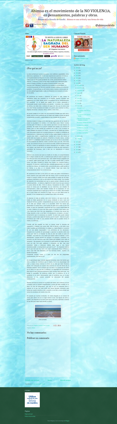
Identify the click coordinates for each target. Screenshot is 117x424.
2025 (77, 70)
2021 (77, 80)
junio (78, 98)
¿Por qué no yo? (81, 108)
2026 (77, 67)
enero (78, 138)
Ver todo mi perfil (78, 60)
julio (78, 95)
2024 (77, 73)
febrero (79, 136)
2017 (77, 147)
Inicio (50, 380)
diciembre (79, 85)
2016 (77, 149)
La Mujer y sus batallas (82, 130)
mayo (78, 100)
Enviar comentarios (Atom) (38, 384)
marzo (78, 105)
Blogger (67, 420)
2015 (77, 152)
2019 (77, 142)
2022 (77, 78)
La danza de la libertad (82, 127)
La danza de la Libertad (82, 125)
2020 (77, 83)
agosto (79, 93)
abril (78, 103)
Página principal (29, 414)
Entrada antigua (65, 380)
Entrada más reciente (32, 380)
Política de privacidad (30, 416)
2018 (77, 144)
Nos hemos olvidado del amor (84, 122)
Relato (33, 327)
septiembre (80, 90)
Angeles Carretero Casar (82, 58)
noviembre (80, 88)
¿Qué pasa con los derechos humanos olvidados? (83, 119)
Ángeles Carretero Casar (35, 24)
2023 (77, 75)
